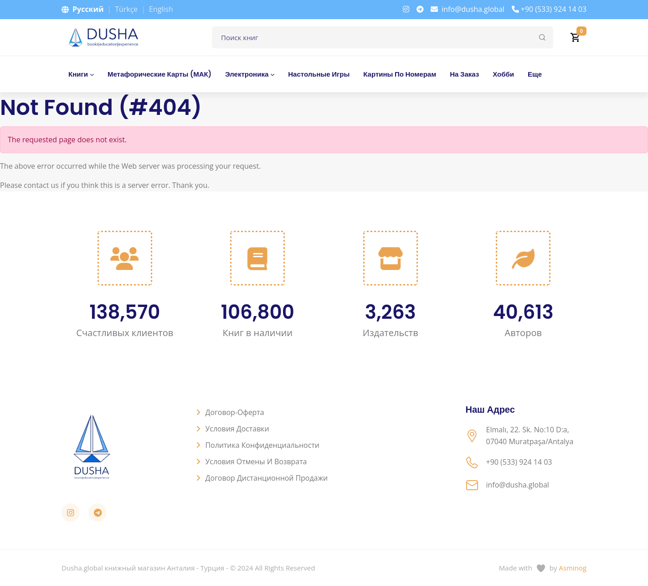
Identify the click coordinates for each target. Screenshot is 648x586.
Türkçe (126, 9)
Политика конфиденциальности (263, 445)
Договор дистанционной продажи (267, 477)
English (161, 9)
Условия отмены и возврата (257, 461)
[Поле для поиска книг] (382, 37)
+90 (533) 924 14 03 (548, 9)
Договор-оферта (235, 412)
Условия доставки (238, 428)
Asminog (572, 567)
